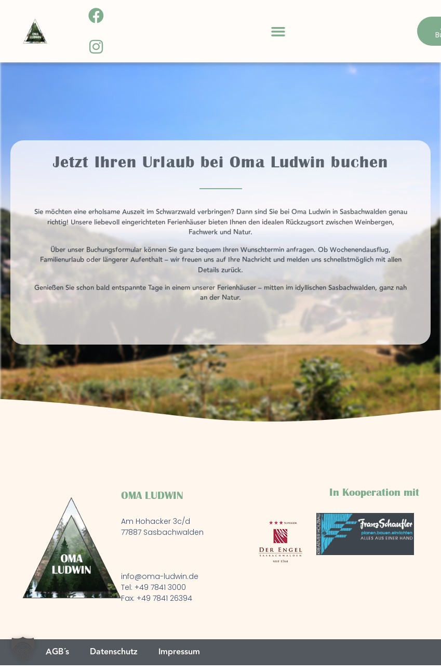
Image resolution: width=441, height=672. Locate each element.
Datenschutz (114, 651)
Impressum (179, 651)
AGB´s (57, 651)
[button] (277, 31)
